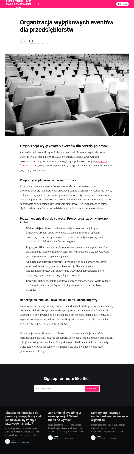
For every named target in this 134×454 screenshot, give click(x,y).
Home (38, 4)
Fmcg (30, 41)
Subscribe (122, 4)
